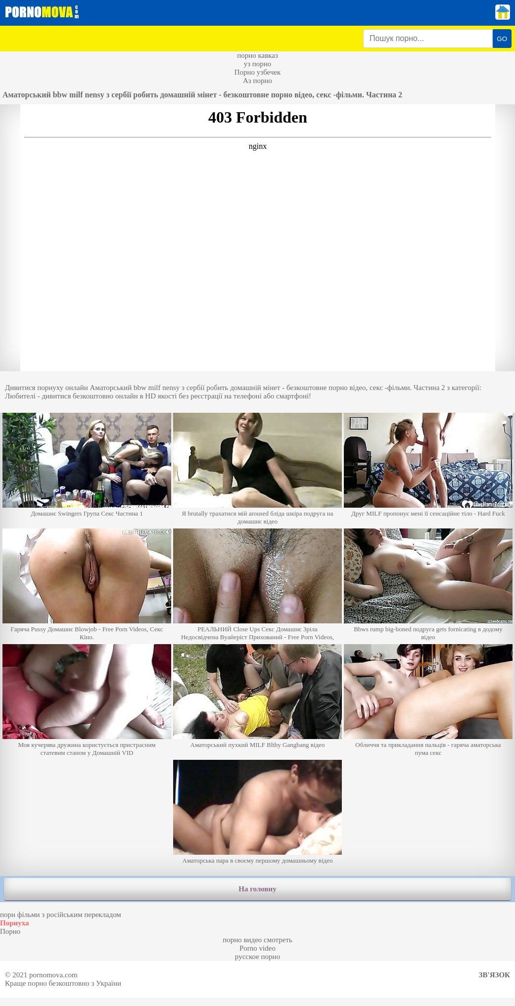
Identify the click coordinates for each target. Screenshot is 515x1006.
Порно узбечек (257, 72)
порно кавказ (257, 55)
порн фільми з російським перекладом (60, 915)
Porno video (257, 948)
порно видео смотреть (257, 940)
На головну (257, 889)
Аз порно (257, 81)
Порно (10, 931)
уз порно (258, 64)
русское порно (257, 957)
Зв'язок (494, 975)
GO (502, 39)
